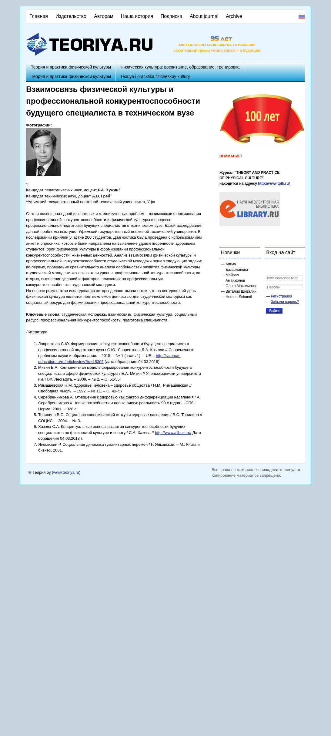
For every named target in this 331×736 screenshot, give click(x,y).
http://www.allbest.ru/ (173, 432)
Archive (234, 16)
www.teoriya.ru (66, 472)
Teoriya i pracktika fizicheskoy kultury (155, 76)
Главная (38, 16)
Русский (302, 16)
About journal (204, 16)
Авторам (103, 16)
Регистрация (281, 296)
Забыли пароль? (285, 302)
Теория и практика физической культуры (71, 67)
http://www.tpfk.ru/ (274, 183)
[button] (271, 267)
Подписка (171, 16)
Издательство (70, 16)
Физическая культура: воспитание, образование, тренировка (179, 67)
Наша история (137, 16)
